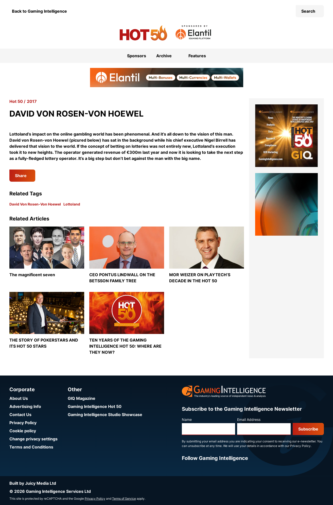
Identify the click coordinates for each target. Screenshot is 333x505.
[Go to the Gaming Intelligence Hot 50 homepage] (143, 33)
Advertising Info (25, 406)
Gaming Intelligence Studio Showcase (105, 414)
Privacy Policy (23, 422)
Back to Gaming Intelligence (39, 11)
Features (197, 55)
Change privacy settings (33, 438)
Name (187, 419)
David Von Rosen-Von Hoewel (35, 204)
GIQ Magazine (81, 398)
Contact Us (20, 414)
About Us (18, 398)
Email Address (248, 419)
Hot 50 (16, 101)
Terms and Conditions (31, 447)
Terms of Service (124, 498)
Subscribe (308, 429)
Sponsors (136, 55)
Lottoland (71, 204)
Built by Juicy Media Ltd (32, 483)
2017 (32, 101)
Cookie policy (22, 430)
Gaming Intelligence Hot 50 (94, 406)
